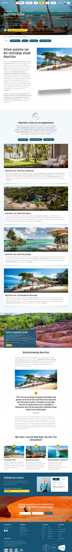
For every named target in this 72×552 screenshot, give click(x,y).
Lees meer (9, 180)
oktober (49, 533)
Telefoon (63, 479)
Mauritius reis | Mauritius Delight (18, 254)
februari (44, 529)
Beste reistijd (34, 40)
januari (43, 527)
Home (5, 36)
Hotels (25, 40)
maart (43, 531)
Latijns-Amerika (61, 531)
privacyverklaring (25, 510)
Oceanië (60, 536)
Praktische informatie (45, 40)
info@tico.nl (59, 482)
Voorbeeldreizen (15, 40)
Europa (59, 533)
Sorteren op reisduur (36, 139)
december (50, 538)
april (43, 533)
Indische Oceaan (18, 36)
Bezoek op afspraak (24, 530)
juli (48, 527)
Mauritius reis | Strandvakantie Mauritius (21, 295)
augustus (50, 529)
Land (6, 40)
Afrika (59, 527)
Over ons (29, 3)
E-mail (56, 479)
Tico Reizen (5, 3)
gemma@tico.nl (60, 484)
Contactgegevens (7, 524)
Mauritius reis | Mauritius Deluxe (18, 213)
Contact (53, 2)
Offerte (41, 2)
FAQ (47, 2)
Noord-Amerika (61, 538)
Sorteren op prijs (49, 139)
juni (43, 538)
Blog (36, 2)
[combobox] (23, 139)
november (50, 536)
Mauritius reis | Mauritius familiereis (19, 171)
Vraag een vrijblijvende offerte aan (16, 30)
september (50, 531)
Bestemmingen (20, 3)
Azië (59, 540)
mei (43, 536)
